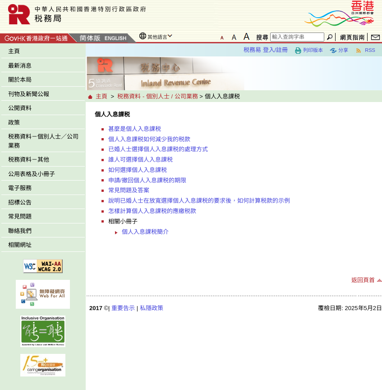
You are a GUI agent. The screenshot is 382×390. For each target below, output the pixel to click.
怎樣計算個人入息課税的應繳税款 (152, 211)
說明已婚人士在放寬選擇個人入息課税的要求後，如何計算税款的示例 (199, 200)
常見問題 (20, 216)
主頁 (14, 51)
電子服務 (20, 188)
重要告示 (123, 308)
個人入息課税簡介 (145, 231)
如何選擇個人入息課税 (137, 170)
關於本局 (20, 79)
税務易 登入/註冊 (266, 49)
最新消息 (20, 65)
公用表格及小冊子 (31, 174)
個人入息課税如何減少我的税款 (149, 139)
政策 (14, 122)
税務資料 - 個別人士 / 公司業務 (157, 96)
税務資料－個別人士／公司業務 (43, 141)
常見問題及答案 (128, 190)
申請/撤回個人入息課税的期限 (147, 180)
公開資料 (20, 108)
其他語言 (157, 37)
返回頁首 (363, 280)
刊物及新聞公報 (28, 94)
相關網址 (20, 244)
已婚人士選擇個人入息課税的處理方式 (158, 149)
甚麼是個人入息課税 (134, 128)
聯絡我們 (20, 231)
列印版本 (309, 50)
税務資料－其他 (28, 159)
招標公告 (20, 202)
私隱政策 (151, 308)
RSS (365, 50)
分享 (339, 50)
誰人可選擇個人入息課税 (140, 159)
